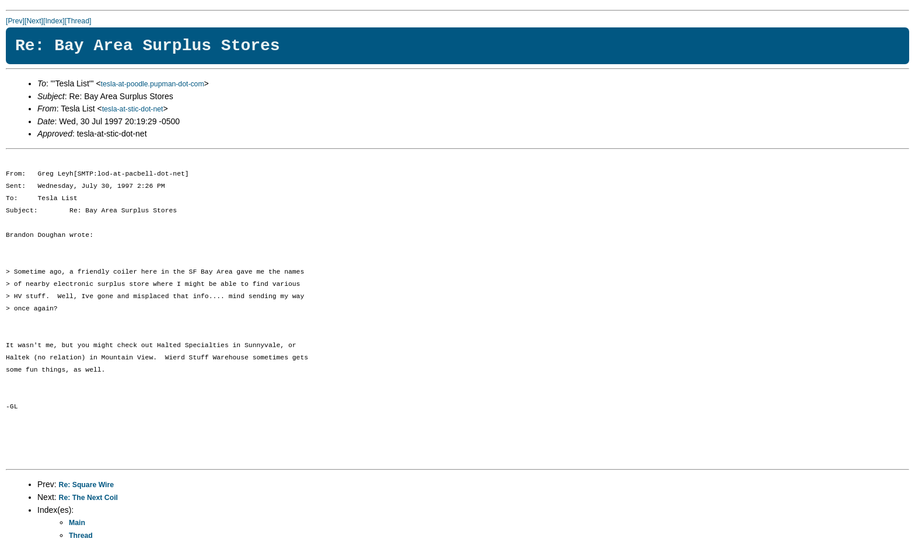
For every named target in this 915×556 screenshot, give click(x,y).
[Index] (54, 21)
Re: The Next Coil (88, 498)
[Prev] (15, 21)
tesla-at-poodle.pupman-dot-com (152, 84)
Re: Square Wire (86, 485)
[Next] (34, 21)
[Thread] (78, 21)
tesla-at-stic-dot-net (132, 109)
